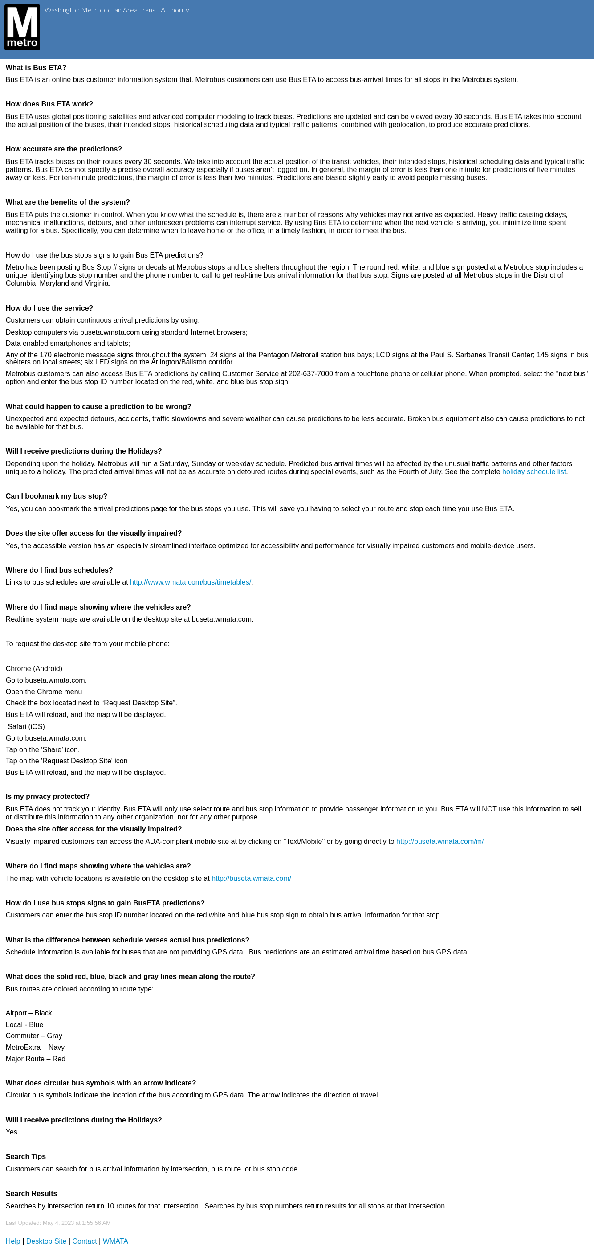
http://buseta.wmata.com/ (251, 878)
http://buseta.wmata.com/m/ (440, 841)
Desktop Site (46, 1241)
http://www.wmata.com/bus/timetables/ (190, 582)
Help (13, 1241)
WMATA (115, 1241)
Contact (85, 1241)
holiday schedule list (534, 471)
